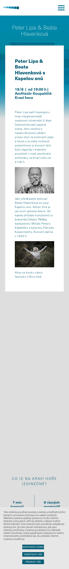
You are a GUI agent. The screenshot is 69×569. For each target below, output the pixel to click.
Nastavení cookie (33, 546)
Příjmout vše (33, 561)
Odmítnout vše (33, 554)
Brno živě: (35, 276)
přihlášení (48, 8)
